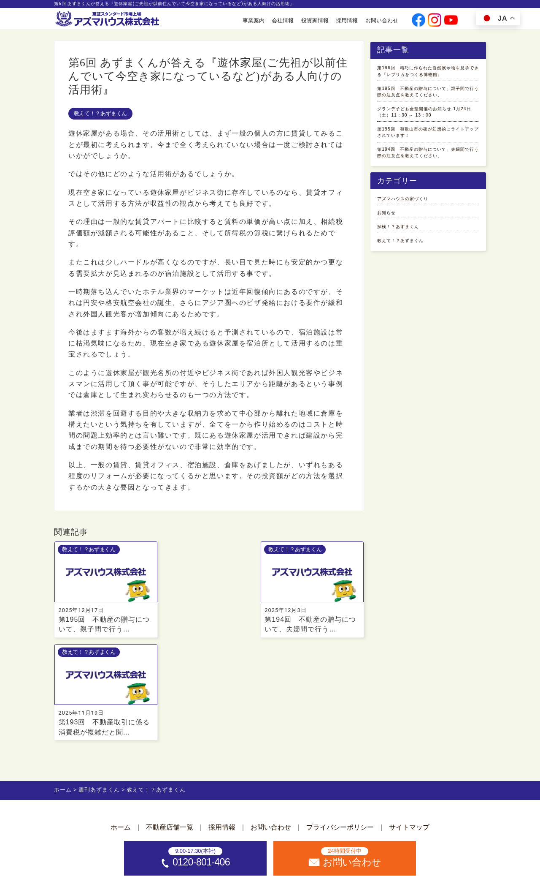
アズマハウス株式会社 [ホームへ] (285, 866)
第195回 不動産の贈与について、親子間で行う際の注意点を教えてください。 (427, 116)
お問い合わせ (381, 20)
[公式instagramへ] (434, 20)
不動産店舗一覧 (169, 725)
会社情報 (283, 20)
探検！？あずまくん (409, 318)
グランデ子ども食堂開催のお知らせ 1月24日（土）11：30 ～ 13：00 (427, 153)
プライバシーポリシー (340, 725)
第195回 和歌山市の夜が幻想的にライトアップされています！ (426, 190)
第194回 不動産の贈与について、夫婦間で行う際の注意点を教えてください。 (427, 227)
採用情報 (347, 20)
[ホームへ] (108, 19)
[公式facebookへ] (418, 20)
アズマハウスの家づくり (416, 283)
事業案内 (254, 20)
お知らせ (391, 301)
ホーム (121, 725)
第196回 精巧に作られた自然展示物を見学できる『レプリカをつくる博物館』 (427, 79)
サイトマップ (409, 725)
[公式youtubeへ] (451, 20)
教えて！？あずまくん (100, 113)
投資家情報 (315, 20)
